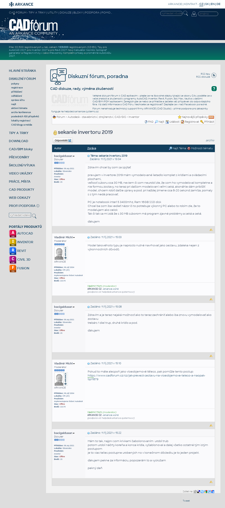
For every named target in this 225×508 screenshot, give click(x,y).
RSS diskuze (203, 76)
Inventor (134, 117)
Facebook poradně (195, 104)
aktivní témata (19, 108)
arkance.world (111, 289)
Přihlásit (209, 121)
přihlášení (16, 91)
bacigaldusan (64, 156)
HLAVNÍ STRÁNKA (22, 71)
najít (13, 104)
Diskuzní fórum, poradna (89, 76)
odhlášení (16, 95)
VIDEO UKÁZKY (21, 173)
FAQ (150, 121)
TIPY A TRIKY (18, 133)
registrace (17, 87)
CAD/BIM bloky (21, 149)
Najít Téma (177, 148)
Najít (159, 121)
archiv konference (21, 112)
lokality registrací (20, 120)
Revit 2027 (61, 50)
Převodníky (56, 52)
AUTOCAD (21, 233)
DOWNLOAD (18, 141)
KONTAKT (190, 4)
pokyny (15, 83)
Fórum (61, 117)
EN (213, 4)
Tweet (186, 500)
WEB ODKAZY (19, 198)
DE (218, 4)
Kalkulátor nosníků (84, 50)
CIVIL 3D (19, 259)
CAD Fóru (128, 104)
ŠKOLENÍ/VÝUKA (22, 165)
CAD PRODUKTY (21, 190)
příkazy (79, 52)
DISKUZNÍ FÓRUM (22, 79)
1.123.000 (63, 47)
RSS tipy (205, 73)
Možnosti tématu (200, 148)
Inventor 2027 (39, 50)
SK (207, 4)
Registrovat (192, 121)
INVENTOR (21, 242)
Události (172, 121)
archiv (210, 140)
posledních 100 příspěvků (25, 116)
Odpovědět (63, 140)
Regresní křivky (32, 52)
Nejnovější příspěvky (195, 117)
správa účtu (17, 100)
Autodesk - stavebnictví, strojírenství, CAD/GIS (97, 117)
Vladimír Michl (64, 237)
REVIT (17, 251)
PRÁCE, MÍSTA (19, 181)
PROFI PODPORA (22, 206)
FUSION (19, 268)
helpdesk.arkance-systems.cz (81, 111)
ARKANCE (175, 4)
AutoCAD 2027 (17, 50)
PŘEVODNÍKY (19, 157)
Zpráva (91, 148)
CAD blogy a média (21, 124)
